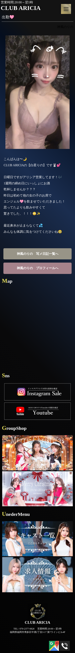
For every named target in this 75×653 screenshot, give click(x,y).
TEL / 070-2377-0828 (23, 628)
